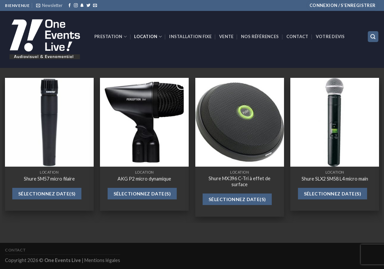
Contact (297, 36)
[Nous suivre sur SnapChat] (82, 5)
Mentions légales (102, 260)
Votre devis (330, 36)
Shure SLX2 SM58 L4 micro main (335, 179)
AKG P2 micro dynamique (144, 179)
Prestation (110, 36)
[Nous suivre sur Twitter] (88, 5)
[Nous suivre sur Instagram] (76, 5)
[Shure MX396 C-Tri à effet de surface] (239, 122)
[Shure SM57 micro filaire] (49, 122)
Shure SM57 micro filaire (49, 179)
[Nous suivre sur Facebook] (70, 5)
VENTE (226, 36)
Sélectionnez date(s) (46, 193)
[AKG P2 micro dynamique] (144, 122)
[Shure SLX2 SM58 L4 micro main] (334, 122)
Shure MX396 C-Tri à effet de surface (239, 182)
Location (148, 36)
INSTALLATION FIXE (190, 36)
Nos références (260, 36)
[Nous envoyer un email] (95, 5)
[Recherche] (373, 36)
